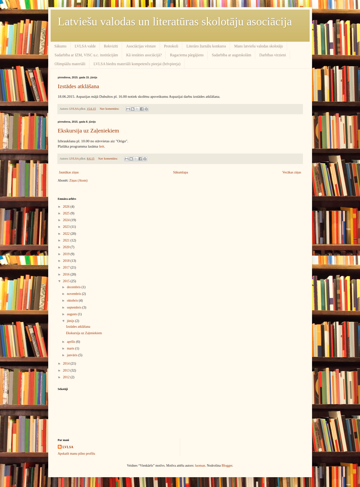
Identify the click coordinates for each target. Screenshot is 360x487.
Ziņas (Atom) (78, 180)
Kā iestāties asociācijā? (144, 55)
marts (71, 348)
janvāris (72, 355)
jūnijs (71, 321)
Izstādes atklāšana (78, 86)
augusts (72, 314)
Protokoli (171, 46)
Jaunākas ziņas (69, 172)
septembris (74, 307)
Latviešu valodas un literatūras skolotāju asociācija (175, 21)
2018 (67, 261)
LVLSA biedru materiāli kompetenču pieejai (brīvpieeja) (137, 64)
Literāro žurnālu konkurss (206, 46)
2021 (67, 240)
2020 (67, 247)
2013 (67, 370)
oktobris (73, 300)
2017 (67, 267)
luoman (200, 465)
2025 (67, 213)
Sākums (60, 46)
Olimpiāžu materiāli (70, 64)
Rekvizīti (111, 46)
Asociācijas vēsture (141, 46)
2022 (67, 233)
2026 (67, 206)
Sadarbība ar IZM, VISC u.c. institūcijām (86, 55)
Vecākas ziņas (291, 172)
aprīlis (71, 342)
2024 (67, 220)
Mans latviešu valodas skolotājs (258, 46)
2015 (67, 281)
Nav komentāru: (110, 108)
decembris (74, 287)
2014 (67, 363)
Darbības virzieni (272, 55)
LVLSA (68, 447)
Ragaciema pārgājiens (187, 55)
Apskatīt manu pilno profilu (76, 453)
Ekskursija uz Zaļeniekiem (88, 130)
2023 (67, 227)
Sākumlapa (180, 172)
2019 (67, 254)
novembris (74, 294)
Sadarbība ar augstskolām (231, 55)
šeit (101, 146)
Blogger (227, 465)
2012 (67, 377)
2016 (67, 274)
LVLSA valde (85, 46)
